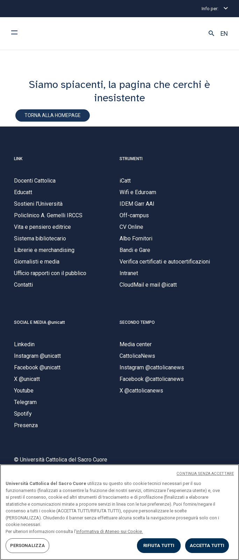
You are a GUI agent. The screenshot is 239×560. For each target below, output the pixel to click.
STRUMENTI (131, 158)
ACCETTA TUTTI (207, 545)
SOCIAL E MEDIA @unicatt (39, 322)
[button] (211, 33)
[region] (119, 512)
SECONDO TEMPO (137, 322)
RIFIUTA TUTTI (159, 545)
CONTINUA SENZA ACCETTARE (205, 473)
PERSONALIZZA (27, 545)
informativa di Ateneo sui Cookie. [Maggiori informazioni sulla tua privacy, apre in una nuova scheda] (109, 531)
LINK (18, 158)
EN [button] (224, 33)
